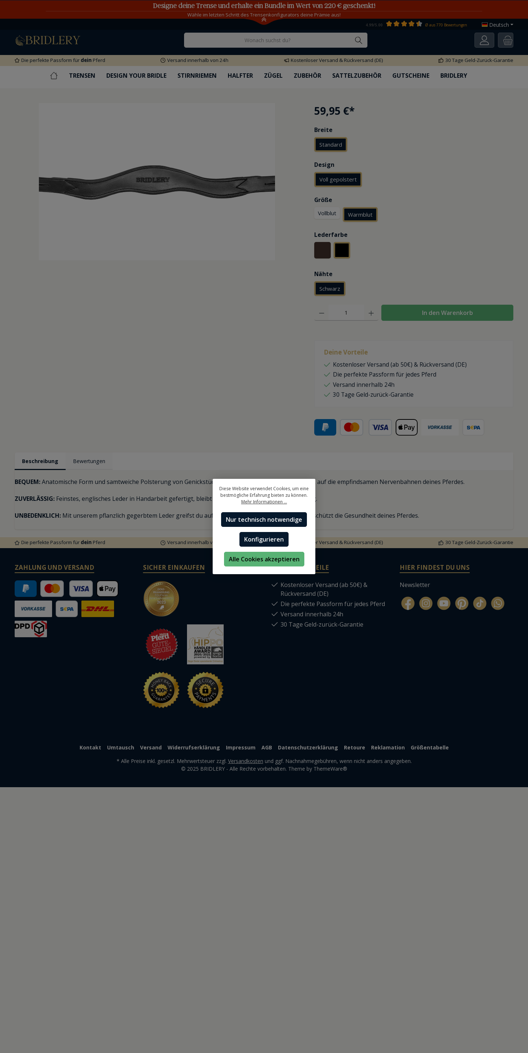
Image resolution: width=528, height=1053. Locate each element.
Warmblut (360, 215)
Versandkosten (245, 762)
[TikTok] (480, 605)
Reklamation (388, 749)
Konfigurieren (264, 539)
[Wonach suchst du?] (267, 40)
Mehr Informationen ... (264, 502)
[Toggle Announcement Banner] (264, 21)
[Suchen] (358, 40)
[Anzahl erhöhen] (371, 313)
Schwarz (329, 289)
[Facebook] (408, 605)
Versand (151, 749)
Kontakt (90, 749)
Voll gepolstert (338, 179)
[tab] (42, 462)
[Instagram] (426, 605)
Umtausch (120, 749)
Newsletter (415, 586)
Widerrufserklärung (194, 749)
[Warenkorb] (505, 40)
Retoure (354, 749)
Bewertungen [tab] (95, 462)
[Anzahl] (346, 313)
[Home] (59, 75)
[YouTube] (444, 605)
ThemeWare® (330, 770)
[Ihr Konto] (484, 40)
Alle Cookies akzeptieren (264, 559)
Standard (330, 144)
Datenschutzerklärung (308, 749)
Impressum (241, 749)
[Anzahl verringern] (321, 313)
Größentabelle (430, 749)
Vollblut (327, 213)
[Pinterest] (462, 605)
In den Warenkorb (447, 313)
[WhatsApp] (497, 605)
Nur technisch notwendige (264, 520)
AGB (266, 749)
